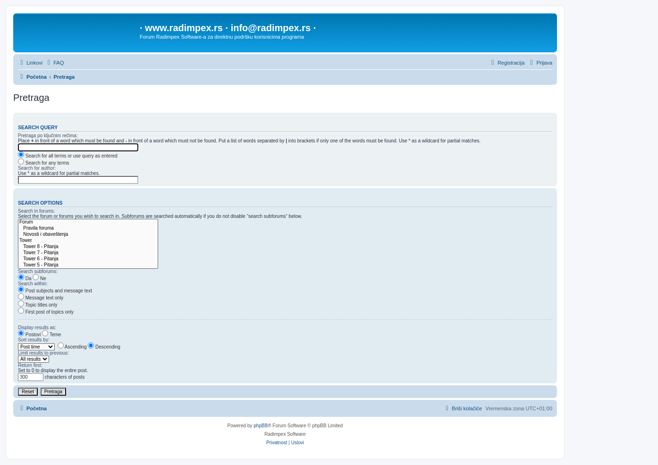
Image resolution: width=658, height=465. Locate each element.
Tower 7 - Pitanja (88, 253)
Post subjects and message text (55, 290)
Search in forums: (36, 211)
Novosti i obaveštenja (88, 235)
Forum (88, 222)
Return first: (30, 365)
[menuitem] (54, 62)
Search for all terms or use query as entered (68, 155)
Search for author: (37, 168)
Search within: (33, 283)
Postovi (29, 334)
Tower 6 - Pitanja (88, 259)
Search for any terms (43, 163)
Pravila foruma (88, 228)
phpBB (260, 425)
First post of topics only (46, 312)
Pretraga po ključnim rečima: (48, 135)
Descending (104, 346)
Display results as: (37, 327)
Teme (51, 334)
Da (25, 278)
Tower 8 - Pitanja (88, 247)
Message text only (40, 297)
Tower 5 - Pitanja (88, 265)
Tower (88, 241)
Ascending (72, 346)
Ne (39, 278)
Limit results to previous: (43, 353)
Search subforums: (38, 271)
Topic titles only (37, 304)
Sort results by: (34, 339)
